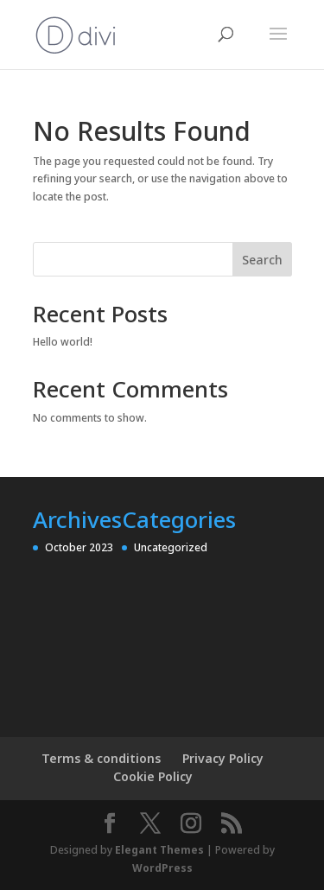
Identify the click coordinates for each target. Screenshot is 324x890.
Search (262, 259)
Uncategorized (170, 547)
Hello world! (62, 341)
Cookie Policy (153, 776)
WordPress (162, 868)
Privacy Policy (223, 758)
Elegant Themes (159, 849)
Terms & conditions (101, 758)
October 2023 (79, 547)
